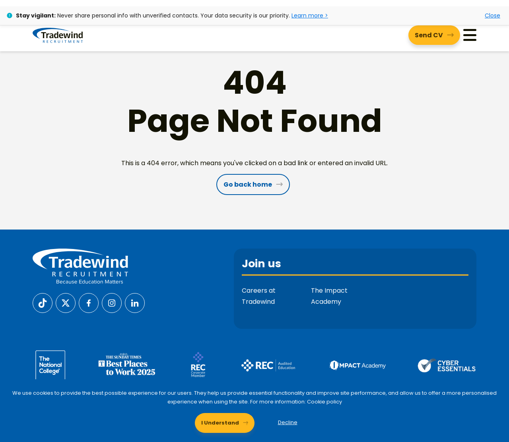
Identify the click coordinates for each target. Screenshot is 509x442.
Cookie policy (324, 401)
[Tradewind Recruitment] (58, 34)
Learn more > (309, 15)
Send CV (429, 35)
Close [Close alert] (492, 15)
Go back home (247, 184)
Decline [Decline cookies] (287, 422)
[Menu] (469, 35)
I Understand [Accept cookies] (220, 422)
